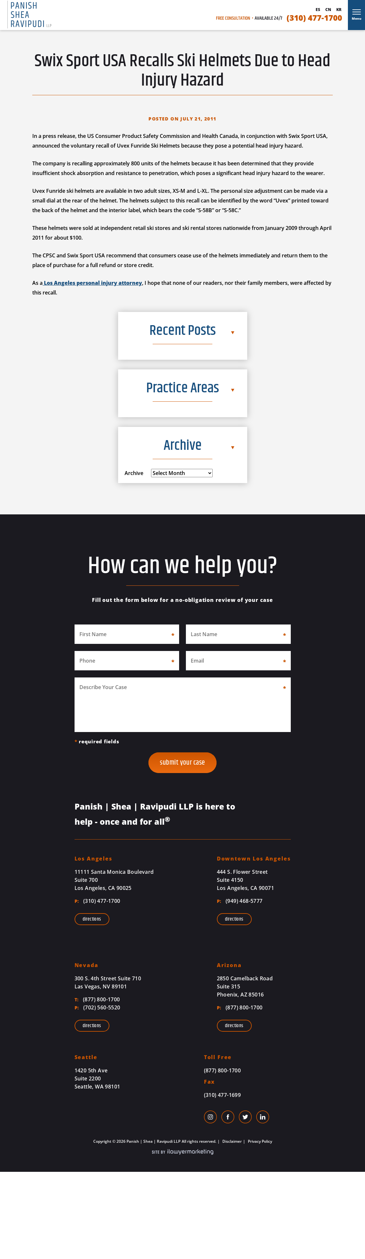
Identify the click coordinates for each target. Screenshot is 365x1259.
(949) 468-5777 (240, 900)
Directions (92, 919)
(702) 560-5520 (97, 1007)
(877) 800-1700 (97, 999)
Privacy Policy (259, 1141)
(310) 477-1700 (314, 18)
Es (318, 9)
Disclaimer (231, 1141)
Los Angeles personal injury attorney (92, 282)
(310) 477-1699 (222, 1095)
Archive (134, 473)
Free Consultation (233, 18)
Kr (338, 9)
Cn (328, 9)
